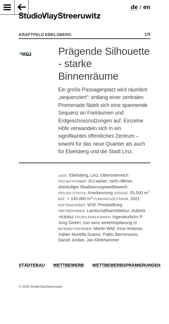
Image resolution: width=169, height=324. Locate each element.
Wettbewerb (68, 265)
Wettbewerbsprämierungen (126, 265)
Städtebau (32, 265)
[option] (84, 101)
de (134, 7)
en (146, 7)
